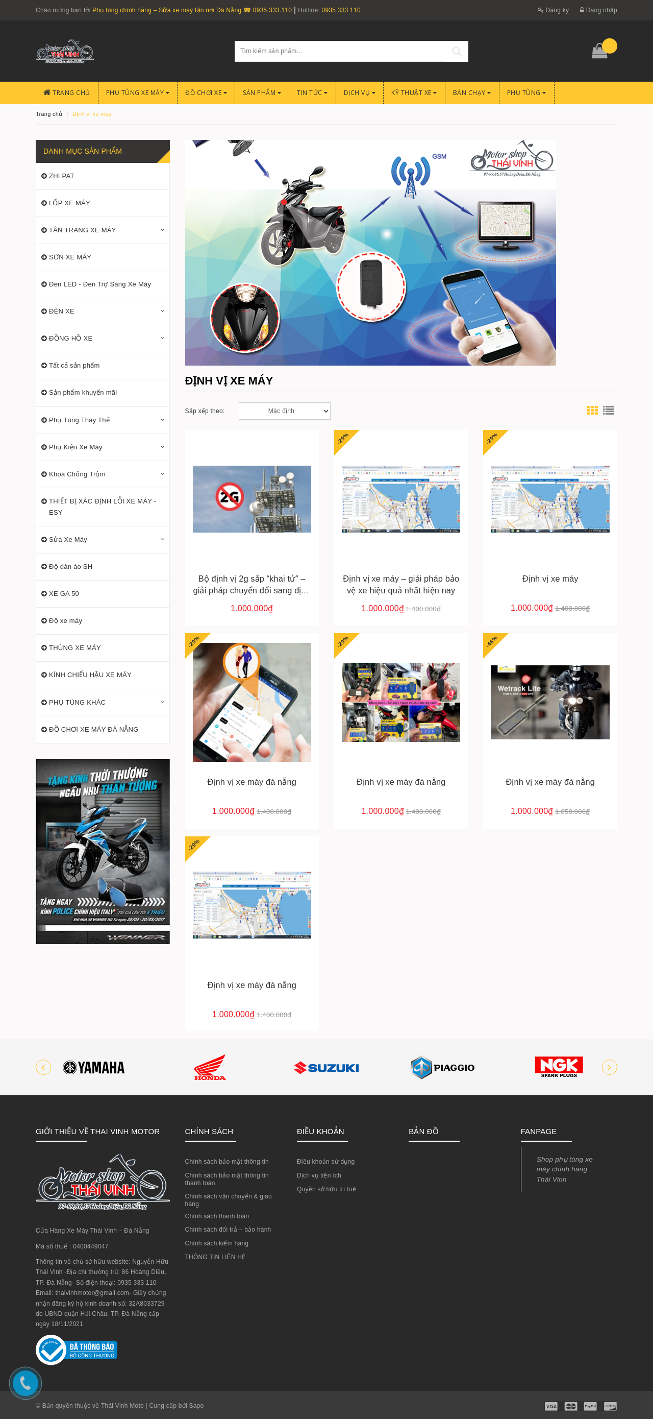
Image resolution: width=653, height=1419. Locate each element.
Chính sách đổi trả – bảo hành (228, 1229)
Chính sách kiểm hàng (217, 1243)
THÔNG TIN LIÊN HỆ (215, 1257)
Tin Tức (312, 92)
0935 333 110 (340, 10)
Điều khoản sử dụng (326, 1161)
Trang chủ (66, 92)
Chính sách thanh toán (217, 1216)
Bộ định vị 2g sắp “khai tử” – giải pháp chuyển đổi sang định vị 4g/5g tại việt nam (252, 590)
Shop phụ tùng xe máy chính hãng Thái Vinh (565, 1169)
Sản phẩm (262, 92)
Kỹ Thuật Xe (414, 92)
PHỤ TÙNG (526, 92)
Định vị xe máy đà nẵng (252, 781)
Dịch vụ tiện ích (319, 1175)
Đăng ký (553, 10)
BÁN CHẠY (472, 92)
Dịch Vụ (360, 92)
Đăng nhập (598, 10)
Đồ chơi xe (206, 92)
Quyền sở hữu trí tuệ (326, 1189)
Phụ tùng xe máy (138, 92)
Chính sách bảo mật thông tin (227, 1161)
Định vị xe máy (550, 578)
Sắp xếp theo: (205, 411)
